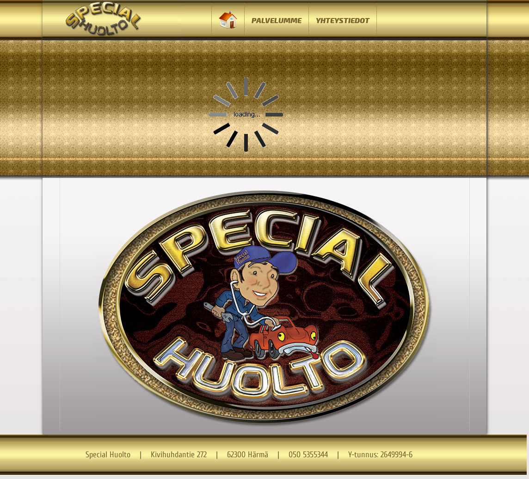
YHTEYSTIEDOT (342, 20)
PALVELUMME (276, 20)
